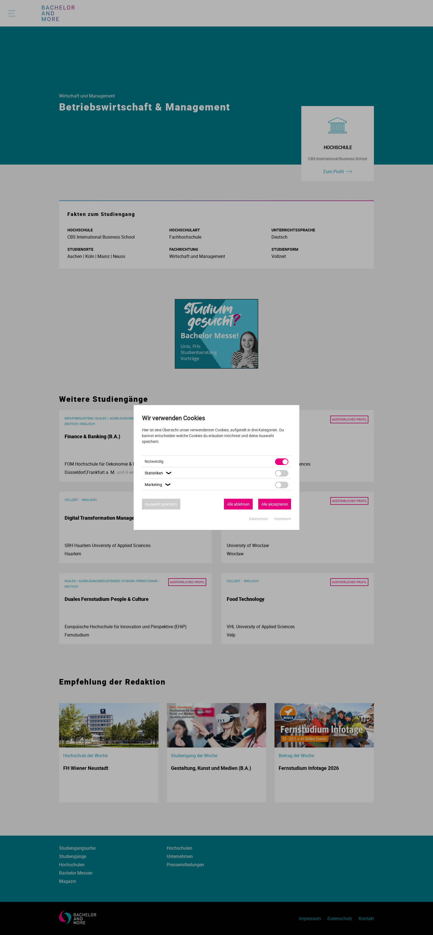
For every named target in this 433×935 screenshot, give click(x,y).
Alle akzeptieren (274, 504)
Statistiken (159, 473)
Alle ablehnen (238, 504)
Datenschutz (259, 518)
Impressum (282, 518)
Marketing (158, 484)
